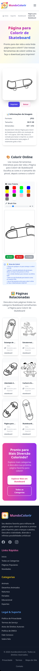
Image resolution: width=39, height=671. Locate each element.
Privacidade (7, 660)
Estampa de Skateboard (13, 342)
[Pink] (21, 195)
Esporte (13, 16)
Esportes (5, 604)
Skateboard (22, 16)
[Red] (14, 187)
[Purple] (7, 195)
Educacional (7, 600)
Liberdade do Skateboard (14, 383)
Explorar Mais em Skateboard (19, 480)
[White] (14, 198)
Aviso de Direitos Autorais (13, 626)
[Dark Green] (14, 195)
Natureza (6, 591)
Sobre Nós (6, 639)
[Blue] (28, 187)
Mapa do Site (31, 660)
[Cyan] (21, 191)
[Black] (7, 187)
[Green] (21, 187)
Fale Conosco (7, 635)
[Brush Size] (17, 206)
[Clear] (19, 257)
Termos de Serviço (10, 622)
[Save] (9, 257)
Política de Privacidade (11, 618)
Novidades (6, 569)
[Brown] (28, 195)
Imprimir (14, 104)
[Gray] (7, 198)
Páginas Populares (10, 565)
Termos (19, 660)
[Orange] (28, 191)
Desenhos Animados (11, 587)
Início (5, 16)
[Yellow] (7, 191)
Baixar (25, 104)
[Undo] (29, 257)
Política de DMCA (9, 631)
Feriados (5, 596)
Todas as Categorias (19, 491)
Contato (19, 666)
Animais (5, 583)
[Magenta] (14, 191)
